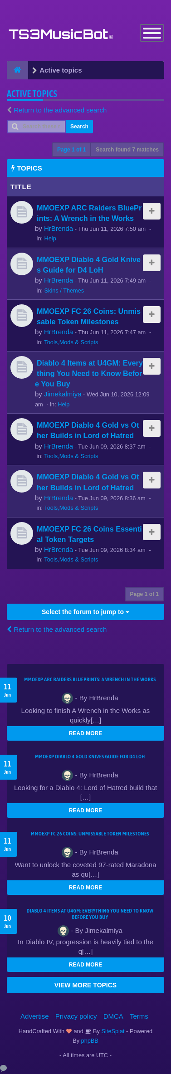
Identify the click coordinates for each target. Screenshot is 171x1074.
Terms (139, 1016)
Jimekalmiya (63, 394)
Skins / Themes (64, 290)
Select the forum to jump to (85, 611)
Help (50, 238)
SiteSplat (112, 1031)
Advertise (34, 1016)
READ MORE (85, 733)
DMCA (113, 1016)
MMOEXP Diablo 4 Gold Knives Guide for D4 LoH (90, 756)
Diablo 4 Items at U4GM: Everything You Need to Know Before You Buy (89, 373)
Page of (71, 149)
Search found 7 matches (127, 149)
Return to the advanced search (60, 110)
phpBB (89, 1040)
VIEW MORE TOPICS (85, 985)
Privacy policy (76, 1016)
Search (79, 126)
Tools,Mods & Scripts (71, 342)
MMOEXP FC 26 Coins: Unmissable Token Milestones (90, 833)
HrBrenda (58, 228)
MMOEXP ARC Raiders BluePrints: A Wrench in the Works (90, 679)
